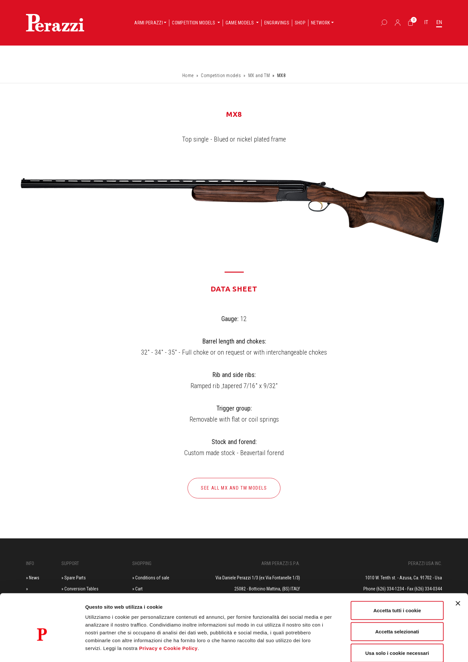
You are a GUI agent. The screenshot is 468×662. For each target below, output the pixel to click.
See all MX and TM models (234, 488)
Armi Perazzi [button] (148, 22)
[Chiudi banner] (458, 569)
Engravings (276, 22)
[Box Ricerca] (384, 22)
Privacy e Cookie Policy (168, 614)
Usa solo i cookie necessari (397, 619)
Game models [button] (240, 22)
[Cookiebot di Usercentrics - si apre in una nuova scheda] (42, 649)
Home (188, 75)
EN (439, 22)
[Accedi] (397, 22)
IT (426, 22)
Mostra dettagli (341, 649)
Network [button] (320, 22)
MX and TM (259, 75)
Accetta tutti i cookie (397, 576)
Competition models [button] (194, 22)
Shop (300, 22)
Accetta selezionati (397, 598)
